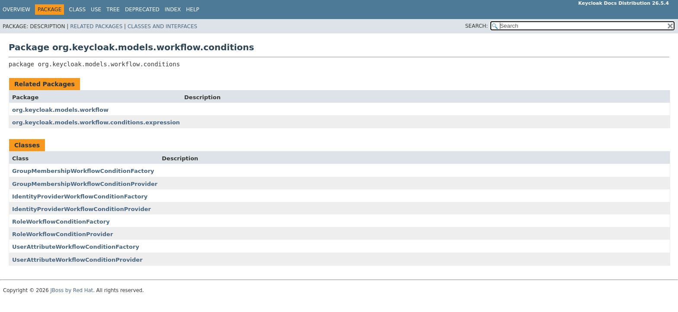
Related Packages (96, 26)
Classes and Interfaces (162, 26)
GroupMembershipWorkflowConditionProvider (84, 184)
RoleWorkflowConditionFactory (61, 221)
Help (192, 9)
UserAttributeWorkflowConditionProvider (77, 260)
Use (96, 9)
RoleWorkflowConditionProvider (62, 234)
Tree (113, 9)
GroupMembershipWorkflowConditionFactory (83, 171)
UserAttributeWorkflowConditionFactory (75, 247)
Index (173, 9)
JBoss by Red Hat (71, 290)
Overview (16, 9)
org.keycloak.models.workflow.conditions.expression (96, 122)
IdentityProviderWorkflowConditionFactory (79, 196)
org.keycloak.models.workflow (60, 110)
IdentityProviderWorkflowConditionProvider (81, 209)
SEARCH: (476, 26)
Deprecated (142, 9)
